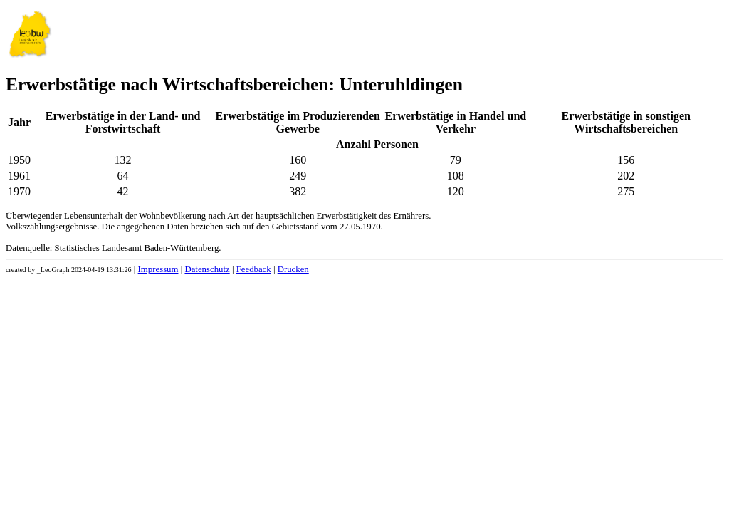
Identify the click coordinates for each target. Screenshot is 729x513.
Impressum (158, 269)
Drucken (293, 269)
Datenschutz (206, 269)
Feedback (253, 269)
